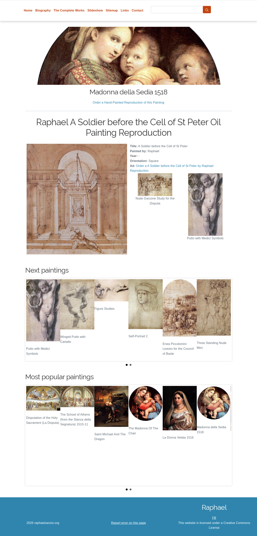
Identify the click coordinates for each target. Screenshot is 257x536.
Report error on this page (128, 523)
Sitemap (112, 10)
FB (214, 518)
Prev (31, 320)
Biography (43, 10)
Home (28, 10)
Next (226, 320)
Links (125, 10)
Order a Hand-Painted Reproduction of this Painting (128, 102)
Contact (137, 10)
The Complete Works (69, 10)
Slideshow (95, 10)
